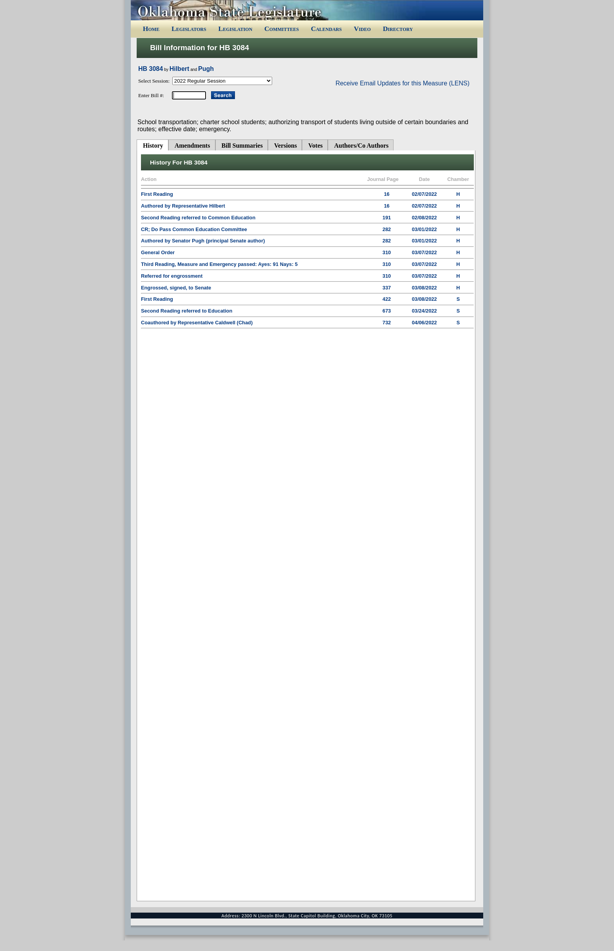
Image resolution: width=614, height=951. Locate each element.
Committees (281, 29)
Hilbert (180, 68)
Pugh (206, 68)
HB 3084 (150, 68)
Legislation (235, 29)
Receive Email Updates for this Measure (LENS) (403, 83)
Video (362, 29)
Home (151, 29)
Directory (398, 29)
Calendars (326, 29)
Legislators (189, 29)
